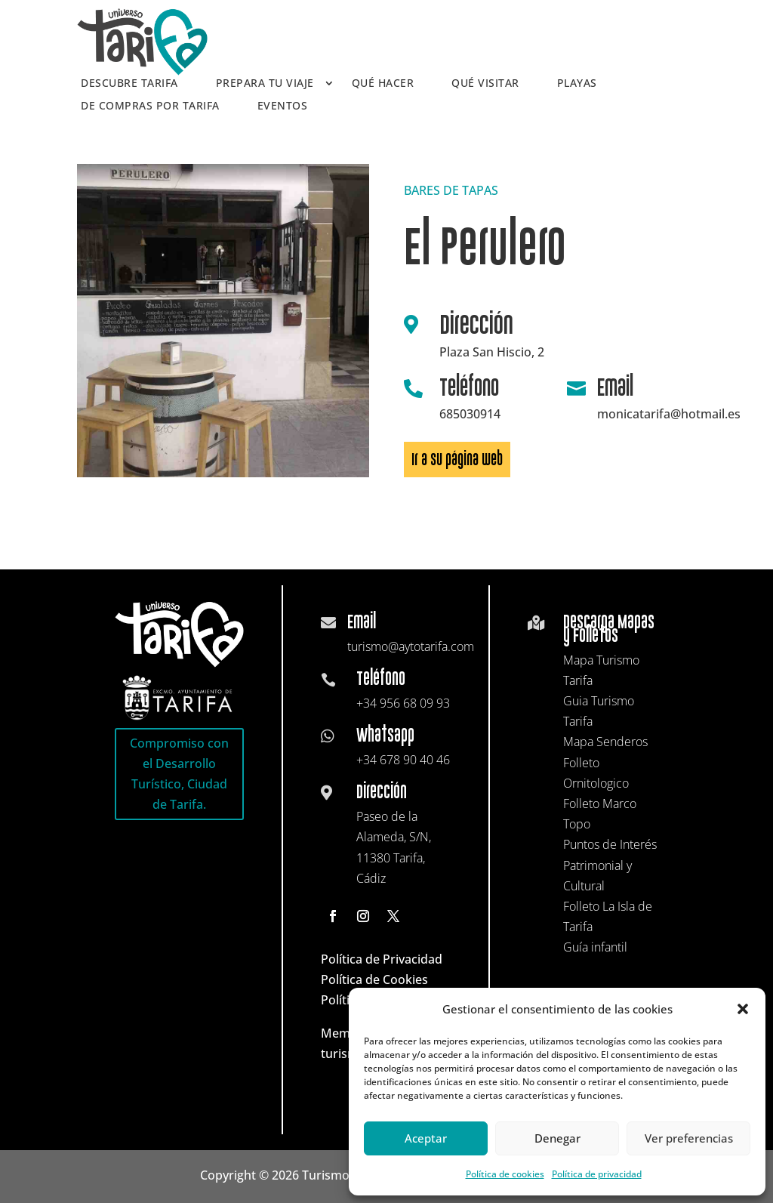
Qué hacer (383, 84)
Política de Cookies (374, 979)
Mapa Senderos (605, 741)
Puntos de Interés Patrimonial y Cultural (610, 864)
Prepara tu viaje (265, 84)
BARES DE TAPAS (451, 190)
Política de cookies (505, 1174)
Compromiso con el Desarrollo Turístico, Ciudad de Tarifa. (179, 774)
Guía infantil (595, 947)
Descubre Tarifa (129, 84)
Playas (577, 84)
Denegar (557, 1138)
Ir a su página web (457, 459)
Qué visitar (485, 84)
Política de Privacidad (381, 959)
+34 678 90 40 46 (403, 759)
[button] (742, 1008)
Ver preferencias (689, 1138)
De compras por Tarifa (150, 106)
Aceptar (426, 1138)
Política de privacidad (597, 1174)
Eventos (282, 106)
